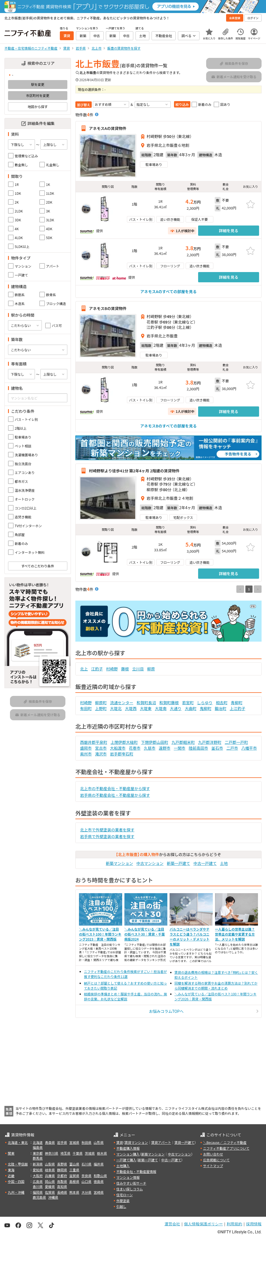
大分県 (86, 1192)
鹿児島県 (39, 1197)
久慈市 (149, 748)
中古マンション (149, 863)
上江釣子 (237, 708)
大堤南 (161, 708)
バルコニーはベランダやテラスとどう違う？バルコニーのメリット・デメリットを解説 (189, 936)
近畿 (11, 1175)
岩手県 (62, 1142)
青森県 (50, 1142)
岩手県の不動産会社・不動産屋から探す (115, 795)
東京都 (38, 1153)
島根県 (74, 1181)
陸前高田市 (198, 748)
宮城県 (74, 1142)
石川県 (86, 1164)
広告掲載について (216, 1159)
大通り (175, 708)
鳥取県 (62, 1181)
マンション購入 (128, 1154)
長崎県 (62, 1192)
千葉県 (78, 1153)
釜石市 (217, 748)
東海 (11, 1169)
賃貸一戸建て (184, 1142)
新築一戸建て (178, 863)
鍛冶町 (220, 708)
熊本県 (74, 1192)
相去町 (221, 702)
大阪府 (38, 1175)
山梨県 (50, 1164)
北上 (84, 669)
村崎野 (112, 669)
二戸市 (232, 748)
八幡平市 (249, 748)
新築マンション (119, 863)
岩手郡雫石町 (121, 754)
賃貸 (119, 1142)
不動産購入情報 (128, 1148)
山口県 (86, 1181)
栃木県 (102, 1153)
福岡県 (38, 1192)
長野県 (62, 1164)
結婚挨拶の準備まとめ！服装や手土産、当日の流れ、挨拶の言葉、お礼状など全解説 (125, 996)
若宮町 (188, 702)
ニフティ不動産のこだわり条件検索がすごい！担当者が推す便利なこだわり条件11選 (125, 974)
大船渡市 (118, 748)
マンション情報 (128, 1177)
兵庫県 (50, 1175)
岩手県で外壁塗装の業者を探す (107, 836)
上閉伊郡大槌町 (124, 742)
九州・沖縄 (16, 1192)
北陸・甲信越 (18, 1164)
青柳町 (236, 702)
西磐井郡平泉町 (93, 742)
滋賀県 (74, 1175)
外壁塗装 (123, 1200)
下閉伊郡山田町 (154, 742)
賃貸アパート (161, 1142)
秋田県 (86, 1142)
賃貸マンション (136, 1142)
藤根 (125, 669)
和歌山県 (100, 1175)
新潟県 (38, 1164)
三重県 (74, 1169)
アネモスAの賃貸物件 (107, 128)
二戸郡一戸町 (236, 742)
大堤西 (131, 708)
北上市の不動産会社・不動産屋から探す (115, 788)
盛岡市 (86, 748)
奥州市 (86, 754)
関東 (11, 1153)
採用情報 (254, 1224)
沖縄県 (53, 1197)
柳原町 (101, 702)
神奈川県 (51, 1153)
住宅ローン (124, 1194)
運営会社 (172, 1224)
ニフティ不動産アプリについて (226, 1148)
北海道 (38, 1142)
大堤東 (146, 708)
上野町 (101, 708)
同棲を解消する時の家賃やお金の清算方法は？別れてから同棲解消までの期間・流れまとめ (216, 985)
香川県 (38, 1186)
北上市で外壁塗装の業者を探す (107, 829)
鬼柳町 (205, 708)
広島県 (38, 1181)
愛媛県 (50, 1186)
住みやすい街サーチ (131, 1183)
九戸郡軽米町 (183, 742)
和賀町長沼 (146, 702)
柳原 (151, 669)
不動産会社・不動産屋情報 (136, 1171)
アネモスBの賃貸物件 (107, 308)
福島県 (38, 1147)
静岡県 (62, 1169)
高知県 (62, 1186)
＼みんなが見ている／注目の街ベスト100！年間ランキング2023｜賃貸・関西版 (100, 934)
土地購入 (123, 1165)
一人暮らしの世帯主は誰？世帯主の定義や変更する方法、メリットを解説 (235, 934)
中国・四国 (16, 1181)
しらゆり (205, 702)
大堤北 (116, 708)
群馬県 (38, 1158)
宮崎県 (99, 1192)
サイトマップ (213, 1165)
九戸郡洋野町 (209, 742)
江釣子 (97, 669)
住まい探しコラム (129, 1189)
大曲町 (190, 708)
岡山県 (50, 1181)
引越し (121, 1206)
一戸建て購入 (126, 1159)
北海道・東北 (18, 1142)
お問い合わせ (213, 1154)
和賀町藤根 (169, 702)
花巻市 (134, 748)
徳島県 (99, 1181)
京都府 (62, 1175)
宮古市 (101, 748)
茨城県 (90, 1153)
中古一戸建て (205, 863)
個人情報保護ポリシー (203, 1224)
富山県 (74, 1164)
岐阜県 (50, 1169)
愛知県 (38, 1169)
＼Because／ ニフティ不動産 (225, 1142)
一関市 (179, 748)
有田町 (86, 708)
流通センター (121, 702)
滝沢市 (101, 754)
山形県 (99, 1142)
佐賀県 (50, 1192)
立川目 (138, 669)
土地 (224, 863)
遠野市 (164, 748)
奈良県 (86, 1175)
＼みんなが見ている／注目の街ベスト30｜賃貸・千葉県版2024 (144, 934)
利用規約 (234, 1224)
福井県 (99, 1164)
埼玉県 (65, 1153)
